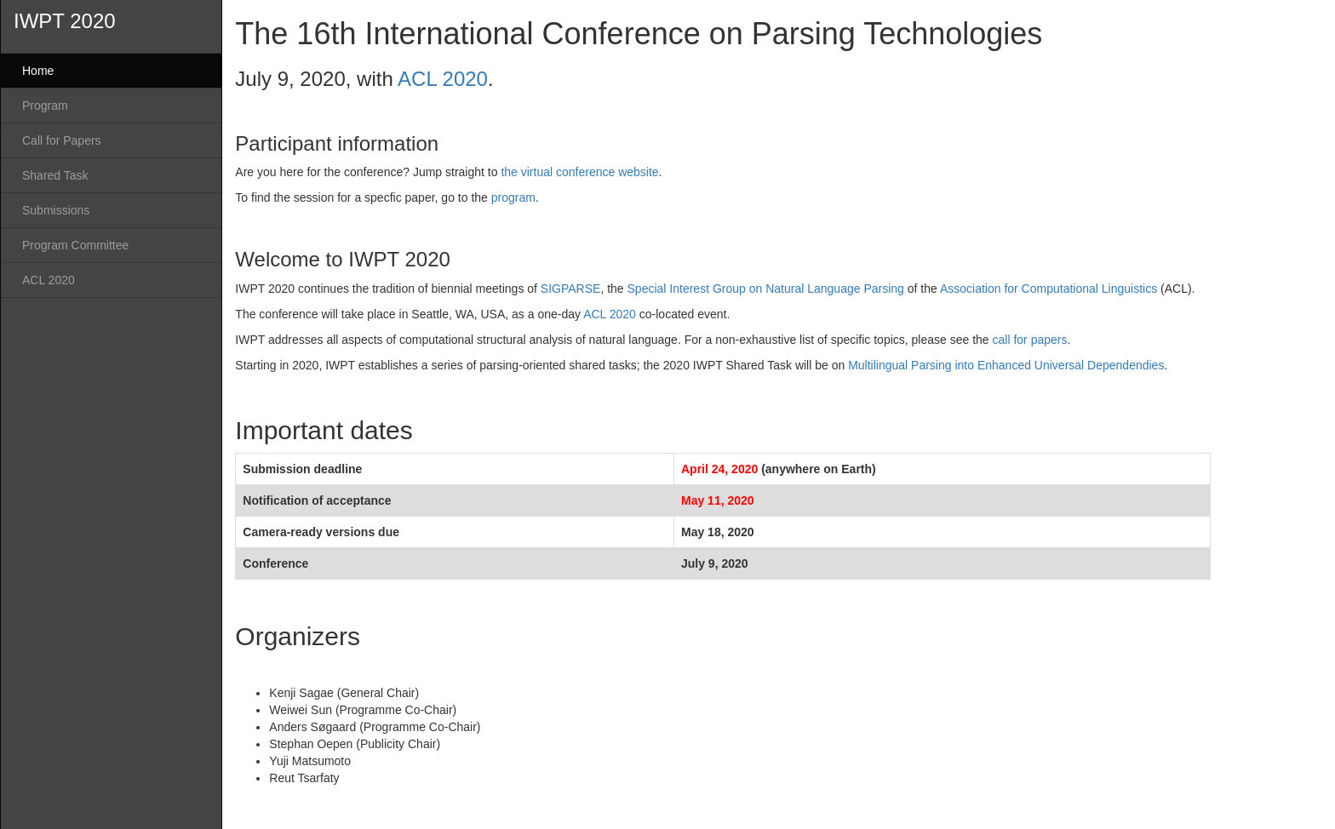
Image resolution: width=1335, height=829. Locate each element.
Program (45, 105)
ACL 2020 (48, 280)
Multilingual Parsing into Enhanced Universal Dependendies (1006, 365)
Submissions (55, 210)
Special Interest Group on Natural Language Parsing (765, 288)
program (513, 197)
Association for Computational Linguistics (1048, 288)
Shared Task (55, 175)
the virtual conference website (579, 172)
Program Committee (75, 245)
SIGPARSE (571, 288)
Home (38, 70)
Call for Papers (61, 140)
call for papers (1030, 339)
